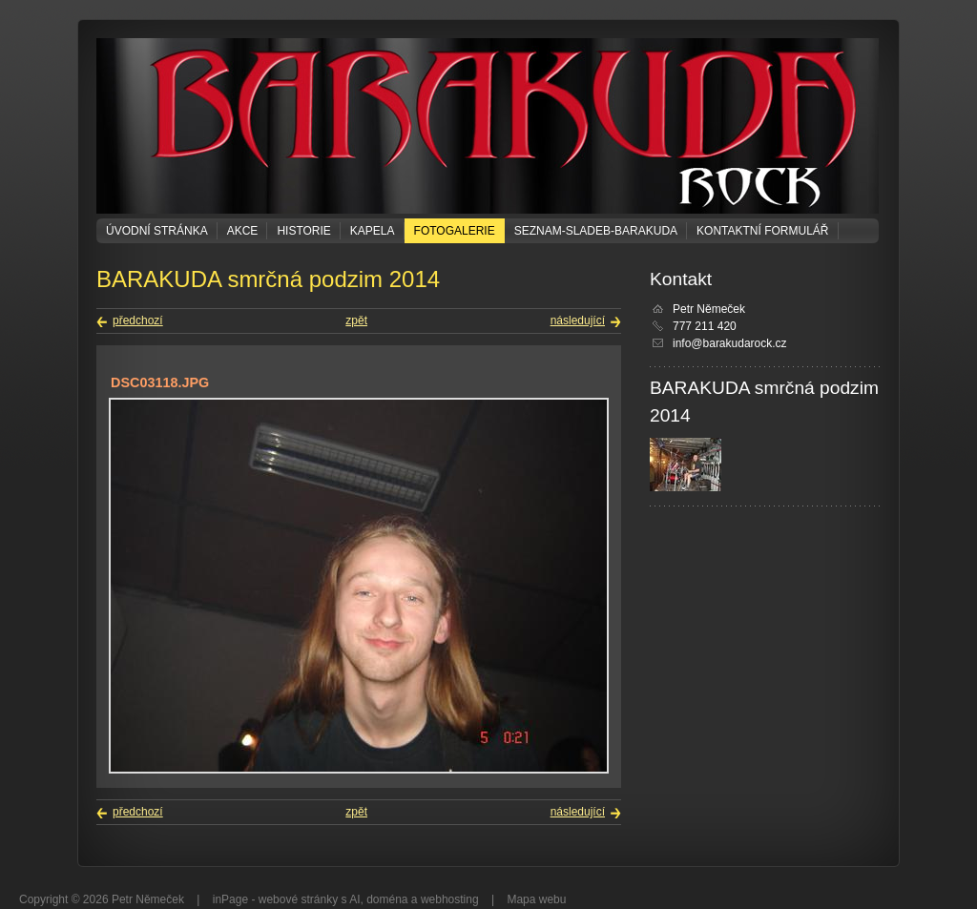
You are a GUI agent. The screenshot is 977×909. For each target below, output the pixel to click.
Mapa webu (536, 899)
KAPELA (372, 231)
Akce (243, 231)
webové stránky (298, 899)
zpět (356, 320)
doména (386, 899)
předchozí (138, 320)
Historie (303, 231)
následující (578, 320)
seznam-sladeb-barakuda (595, 231)
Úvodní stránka (157, 231)
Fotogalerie (454, 231)
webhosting (450, 899)
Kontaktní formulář (762, 231)
